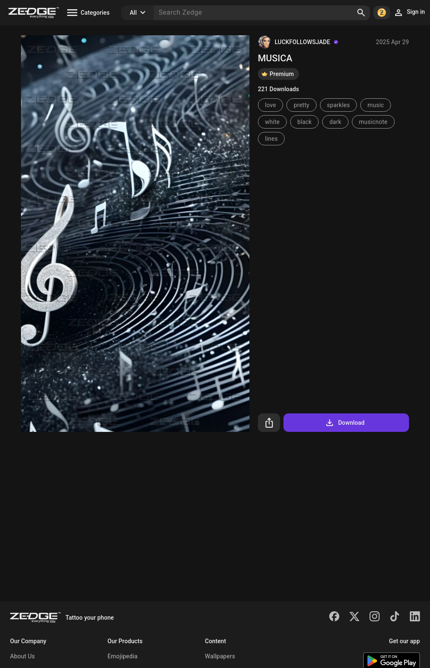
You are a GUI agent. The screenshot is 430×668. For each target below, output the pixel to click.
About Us (22, 656)
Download (344, 423)
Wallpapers (220, 656)
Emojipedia (123, 656)
